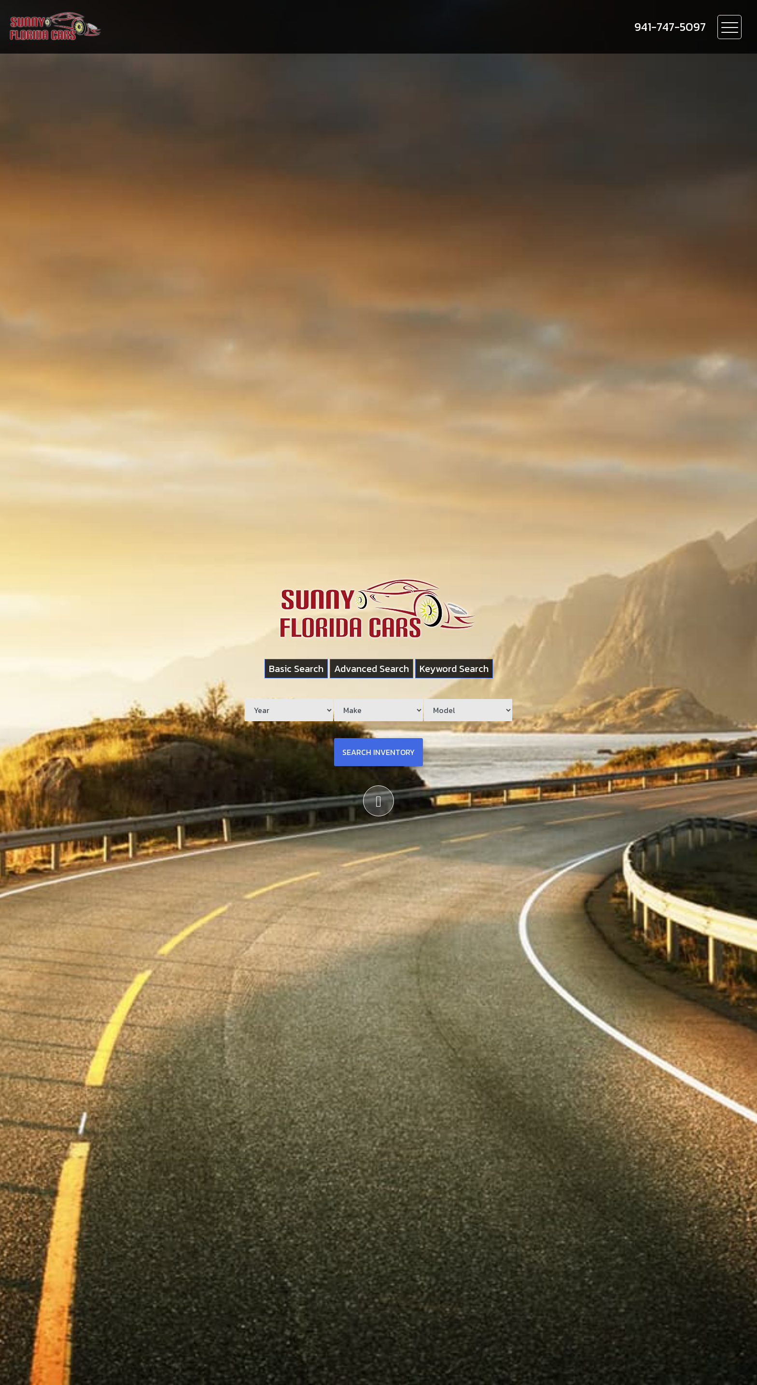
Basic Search (296, 668)
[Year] (289, 710)
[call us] (670, 27)
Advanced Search (371, 668)
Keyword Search (454, 668)
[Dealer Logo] (111, 27)
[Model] (468, 710)
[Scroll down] (378, 800)
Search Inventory (378, 752)
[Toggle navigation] (729, 27)
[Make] (378, 710)
